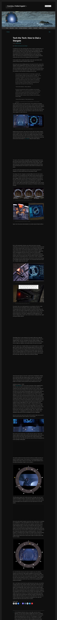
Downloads (35, 28)
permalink (19, 611)
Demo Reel (12, 28)
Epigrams (40, 28)
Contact (45, 28)
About (16, 28)
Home (7, 28)
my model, (27, 138)
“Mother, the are (20, 45)
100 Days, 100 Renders (23, 28)
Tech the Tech (26, 610)
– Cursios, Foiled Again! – (16, 6)
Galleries (30, 28)
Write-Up (29, 610)
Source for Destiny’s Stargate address (22, 607)
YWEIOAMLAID (34, 610)
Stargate (21, 610)
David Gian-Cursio (41, 610)
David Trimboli (18, 385)
